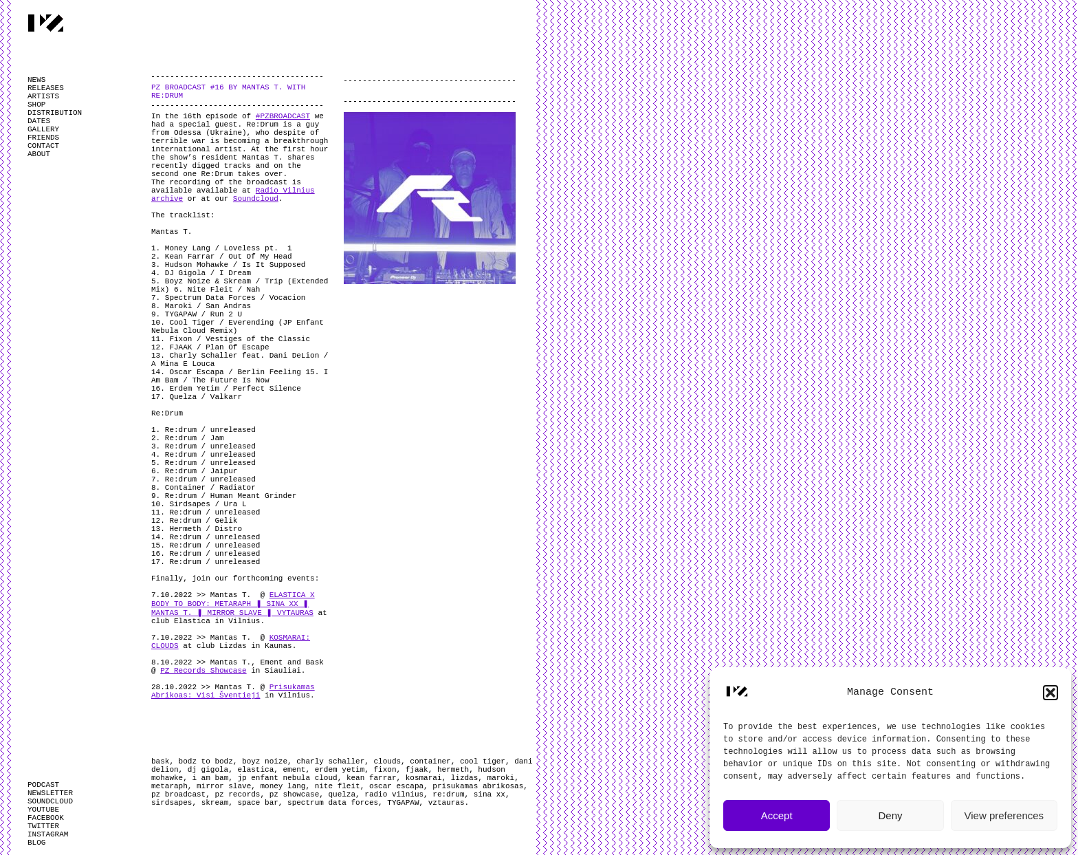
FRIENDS (43, 137)
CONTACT (43, 146)
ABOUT (39, 154)
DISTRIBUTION (55, 113)
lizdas (464, 778)
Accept (777, 815)
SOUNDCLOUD (50, 801)
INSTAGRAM (48, 834)
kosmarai (424, 778)
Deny (890, 815)
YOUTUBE (43, 809)
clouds (387, 761)
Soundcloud (255, 199)
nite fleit (337, 786)
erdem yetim (340, 770)
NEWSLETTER (50, 793)
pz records (237, 794)
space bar (257, 803)
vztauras (446, 803)
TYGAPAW (403, 803)
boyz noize (264, 761)
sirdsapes (171, 803)
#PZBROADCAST (283, 116)
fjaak (417, 770)
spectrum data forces (332, 803)
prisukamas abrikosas (477, 786)
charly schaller (330, 761)
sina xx (489, 794)
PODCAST (43, 785)
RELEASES (46, 88)
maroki (501, 778)
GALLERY (43, 129)
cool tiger (482, 761)
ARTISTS (43, 96)
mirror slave (224, 786)
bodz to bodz (206, 761)
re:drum (448, 794)
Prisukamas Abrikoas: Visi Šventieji (233, 691)
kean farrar (371, 778)
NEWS (36, 80)
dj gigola (208, 770)
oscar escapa (396, 786)
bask (160, 761)
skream (215, 803)
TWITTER (43, 826)
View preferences (1004, 815)
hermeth (453, 770)
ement (294, 770)
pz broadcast (178, 794)
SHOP (36, 104)
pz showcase (295, 794)
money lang (282, 786)
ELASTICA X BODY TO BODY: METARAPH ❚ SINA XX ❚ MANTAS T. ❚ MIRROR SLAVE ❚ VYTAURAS (233, 604)
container (430, 761)
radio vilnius (394, 794)
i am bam (210, 778)
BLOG (36, 842)
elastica (255, 770)
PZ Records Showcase (203, 671)
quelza (341, 794)
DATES (39, 121)
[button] (1050, 693)
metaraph (169, 786)
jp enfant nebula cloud (287, 778)
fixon (385, 770)
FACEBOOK (46, 818)
